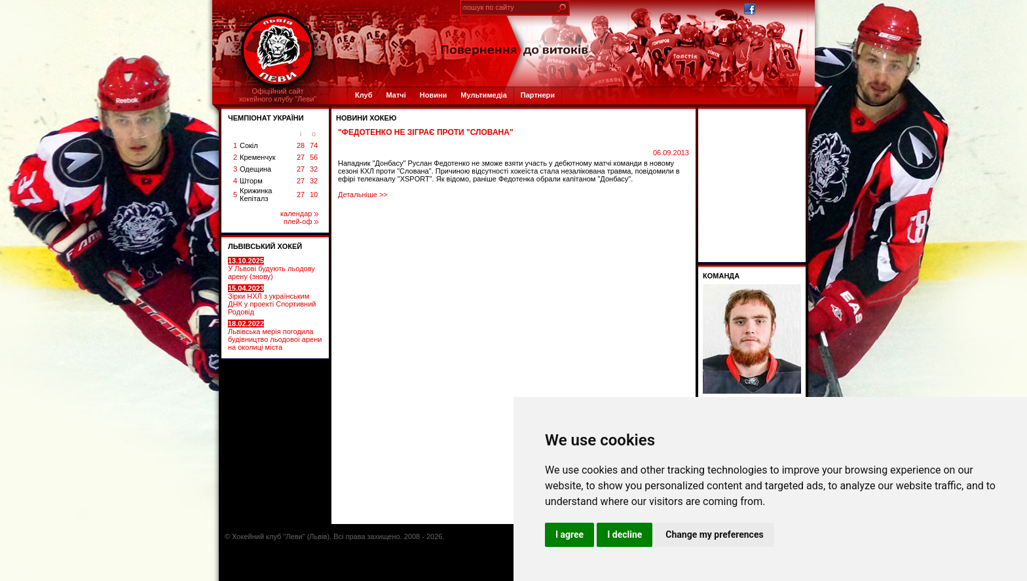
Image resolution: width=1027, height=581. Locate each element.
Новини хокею (366, 118)
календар (299, 213)
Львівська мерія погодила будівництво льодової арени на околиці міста (275, 335)
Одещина (255, 169)
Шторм (251, 181)
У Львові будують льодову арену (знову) (271, 268)
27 (301, 157)
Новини (433, 95)
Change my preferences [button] (714, 534)
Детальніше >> (363, 194)
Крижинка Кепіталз (256, 194)
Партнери (538, 95)
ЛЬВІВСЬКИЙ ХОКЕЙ (265, 246)
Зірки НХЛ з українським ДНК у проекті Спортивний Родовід (272, 300)
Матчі (395, 95)
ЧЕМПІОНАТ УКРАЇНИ (266, 118)
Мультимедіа (483, 95)
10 (314, 194)
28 (301, 145)
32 (314, 169)
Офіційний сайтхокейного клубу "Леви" (278, 95)
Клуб (363, 95)
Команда (721, 276)
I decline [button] (624, 534)
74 (314, 145)
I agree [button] (569, 534)
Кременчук (257, 157)
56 (314, 157)
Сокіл (249, 145)
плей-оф (301, 221)
